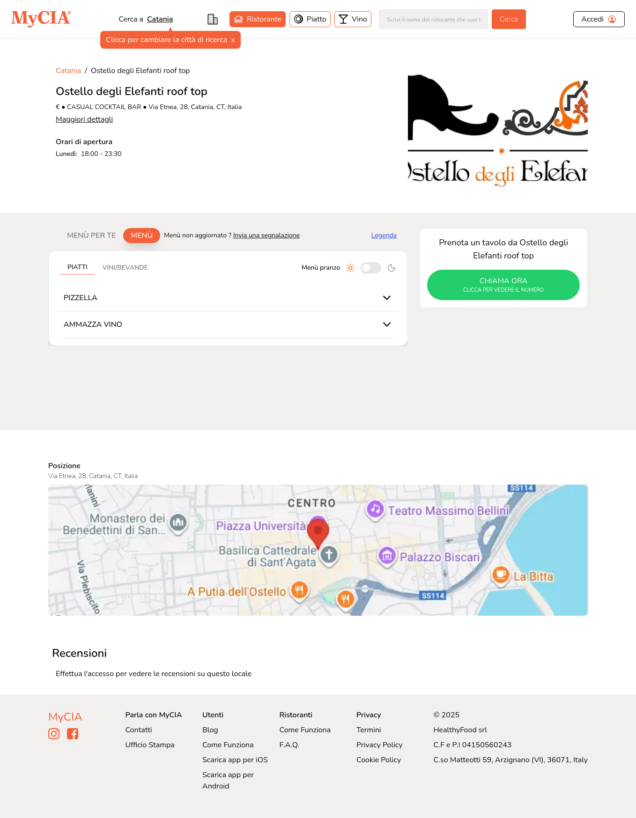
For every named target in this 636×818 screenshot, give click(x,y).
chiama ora (503, 285)
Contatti (139, 730)
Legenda (384, 235)
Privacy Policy (379, 745)
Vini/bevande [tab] (125, 267)
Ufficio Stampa (150, 745)
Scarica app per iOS (235, 760)
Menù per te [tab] (91, 235)
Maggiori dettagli (84, 119)
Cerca (509, 19)
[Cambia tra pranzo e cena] (371, 267)
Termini (368, 730)
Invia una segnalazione (266, 235)
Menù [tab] (142, 235)
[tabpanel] (228, 298)
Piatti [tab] (77, 267)
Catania (160, 19)
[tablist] (109, 235)
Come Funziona (228, 745)
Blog (210, 730)
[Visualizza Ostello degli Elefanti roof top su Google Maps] (318, 550)
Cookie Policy (378, 760)
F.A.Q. (289, 745)
